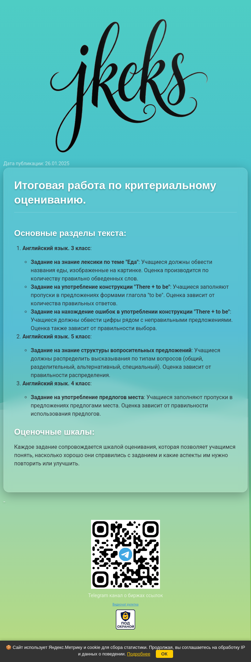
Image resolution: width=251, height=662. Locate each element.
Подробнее (138, 653)
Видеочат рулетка (125, 604)
